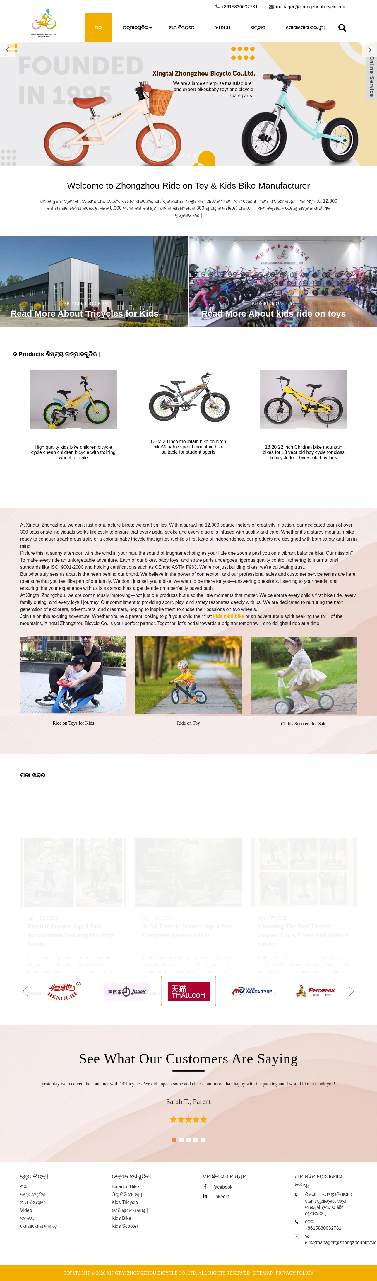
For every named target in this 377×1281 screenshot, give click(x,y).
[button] (25, 991)
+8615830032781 (323, 1228)
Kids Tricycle (125, 1202)
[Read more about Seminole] (188, 104)
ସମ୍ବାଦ (258, 27)
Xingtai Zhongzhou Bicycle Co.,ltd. (152, 1272)
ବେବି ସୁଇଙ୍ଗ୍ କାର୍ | (130, 1210)
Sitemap (263, 1272)
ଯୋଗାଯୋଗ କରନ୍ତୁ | (305, 27)
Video (222, 27)
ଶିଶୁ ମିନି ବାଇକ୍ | (127, 1194)
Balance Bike (125, 1186)
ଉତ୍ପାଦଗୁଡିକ (135, 27)
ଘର (98, 27)
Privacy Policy (294, 1272)
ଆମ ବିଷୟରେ (181, 27)
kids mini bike (228, 616)
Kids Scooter (125, 1226)
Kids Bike (121, 1218)
